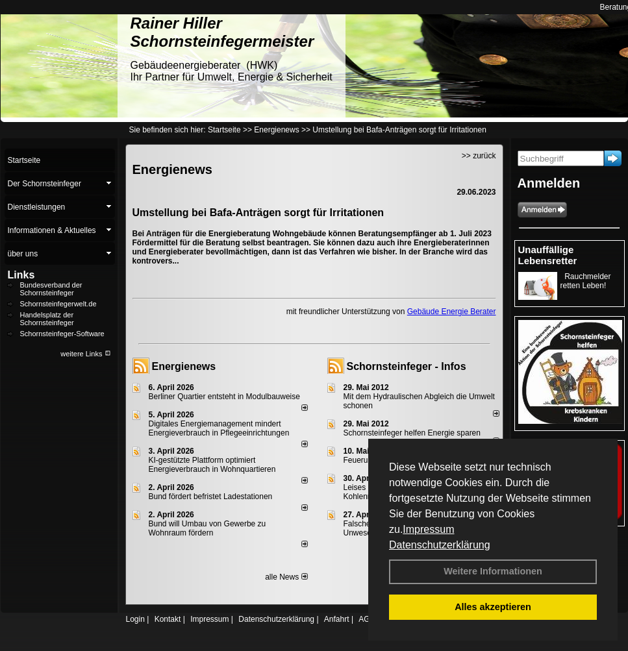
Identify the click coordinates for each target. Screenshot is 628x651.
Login (135, 619)
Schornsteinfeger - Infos (406, 366)
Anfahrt (336, 619)
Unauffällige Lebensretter (547, 255)
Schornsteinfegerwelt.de (58, 304)
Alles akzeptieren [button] (493, 607)
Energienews (184, 366)
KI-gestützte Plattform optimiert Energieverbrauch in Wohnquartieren (212, 465)
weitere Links (85, 354)
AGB (366, 619)
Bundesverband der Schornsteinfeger (51, 289)
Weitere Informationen (493, 571)
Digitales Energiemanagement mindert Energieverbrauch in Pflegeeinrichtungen (219, 428)
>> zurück (479, 155)
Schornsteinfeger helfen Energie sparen (412, 432)
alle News (286, 577)
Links (21, 274)
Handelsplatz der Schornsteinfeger (47, 318)
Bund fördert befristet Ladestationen (211, 496)
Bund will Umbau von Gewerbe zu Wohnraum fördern (207, 528)
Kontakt (168, 619)
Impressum (428, 529)
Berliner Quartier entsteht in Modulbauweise (224, 396)
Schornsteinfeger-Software (62, 334)
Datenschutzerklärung (439, 544)
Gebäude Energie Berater (451, 311)
